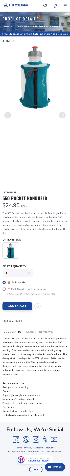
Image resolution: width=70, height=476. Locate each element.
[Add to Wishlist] (37, 306)
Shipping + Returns (44, 447)
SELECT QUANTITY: (14, 266)
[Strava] (45, 439)
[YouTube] (54, 439)
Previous (7, 116)
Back (8, 41)
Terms (18, 447)
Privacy (28, 447)
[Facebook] (16, 439)
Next (62, 116)
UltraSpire (21, 26)
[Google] (26, 439)
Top (36, 469)
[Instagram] (36, 439)
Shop (6, 26)
